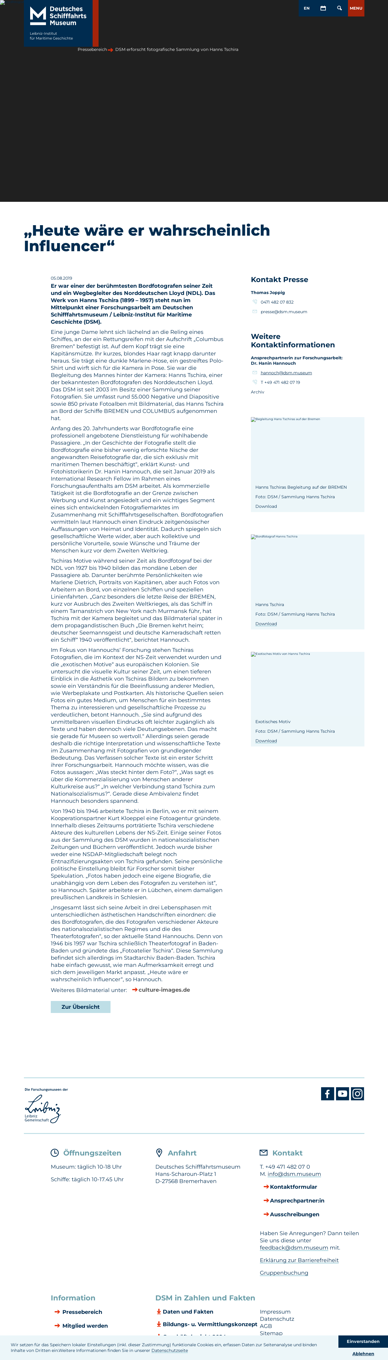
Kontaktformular (293, 1187)
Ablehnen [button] (363, 1353)
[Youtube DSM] (343, 1099)
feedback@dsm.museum (294, 1247)
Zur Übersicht (81, 1007)
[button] (356, 8)
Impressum (275, 1311)
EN (307, 8)
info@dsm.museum (294, 1174)
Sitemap (271, 1333)
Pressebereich (81, 1312)
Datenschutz (277, 1319)
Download (266, 623)
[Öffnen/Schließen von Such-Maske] (340, 8)
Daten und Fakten (188, 1311)
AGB (266, 1326)
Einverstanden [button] (363, 1341)
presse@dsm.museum (284, 311)
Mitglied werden (84, 1326)
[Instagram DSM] (357, 1099)
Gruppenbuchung (284, 1273)
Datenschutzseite (169, 1350)
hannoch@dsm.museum (286, 372)
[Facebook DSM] (328, 1099)
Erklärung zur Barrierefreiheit (299, 1260)
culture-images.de (164, 990)
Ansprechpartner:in (297, 1201)
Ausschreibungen (294, 1214)
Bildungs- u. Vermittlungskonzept (210, 1324)
